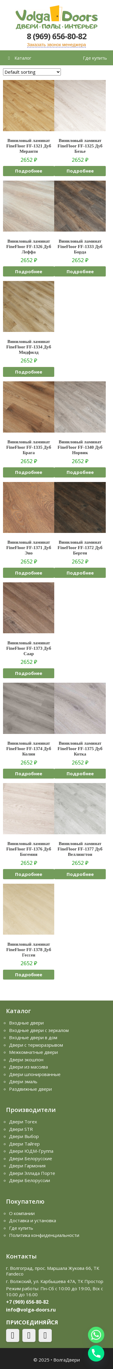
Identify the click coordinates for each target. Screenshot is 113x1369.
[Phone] (96, 1353)
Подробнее (28, 171)
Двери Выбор (24, 1136)
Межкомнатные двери (33, 1052)
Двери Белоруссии (29, 1180)
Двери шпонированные (35, 1074)
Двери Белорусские (30, 1158)
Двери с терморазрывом (36, 1045)
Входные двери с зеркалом (39, 1030)
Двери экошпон (26, 1060)
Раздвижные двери (30, 1089)
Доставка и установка (32, 1220)
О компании (22, 1213)
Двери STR (21, 1129)
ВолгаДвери (66, 1360)
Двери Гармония (27, 1166)
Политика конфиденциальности (44, 1235)
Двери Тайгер (24, 1144)
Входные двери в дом (33, 1037)
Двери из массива (28, 1067)
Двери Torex (23, 1122)
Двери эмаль (23, 1081)
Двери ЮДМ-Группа (31, 1151)
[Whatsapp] (96, 1335)
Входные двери (26, 1023)
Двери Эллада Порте (32, 1173)
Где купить (95, 58)
